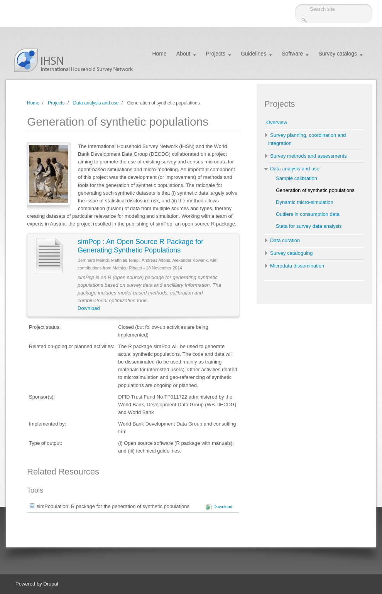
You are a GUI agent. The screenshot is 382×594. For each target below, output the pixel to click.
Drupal (50, 584)
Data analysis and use (95, 103)
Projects (215, 53)
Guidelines (253, 53)
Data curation (285, 240)
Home (159, 53)
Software (292, 53)
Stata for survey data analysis (309, 226)
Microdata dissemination (297, 266)
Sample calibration (296, 178)
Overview (276, 122)
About (183, 53)
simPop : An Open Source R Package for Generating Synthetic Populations (140, 246)
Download (89, 308)
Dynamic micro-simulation (304, 202)
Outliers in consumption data (308, 214)
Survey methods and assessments (308, 156)
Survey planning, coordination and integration (307, 139)
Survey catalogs (337, 53)
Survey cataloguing (291, 253)
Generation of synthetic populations (315, 190)
